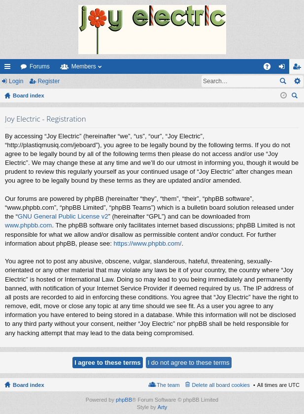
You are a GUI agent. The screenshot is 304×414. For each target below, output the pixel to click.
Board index (28, 385)
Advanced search (297, 81)
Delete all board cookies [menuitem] (221, 385)
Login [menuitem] (284, 68)
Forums (40, 66)
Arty (163, 407)
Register (48, 81)
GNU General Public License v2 (63, 216)
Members (83, 66)
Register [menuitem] (299, 68)
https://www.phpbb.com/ (147, 243)
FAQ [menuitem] (270, 68)
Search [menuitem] (296, 97)
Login (16, 81)
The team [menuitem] (168, 385)
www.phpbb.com (28, 225)
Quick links (9, 68)
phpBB (124, 400)
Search (282, 81)
